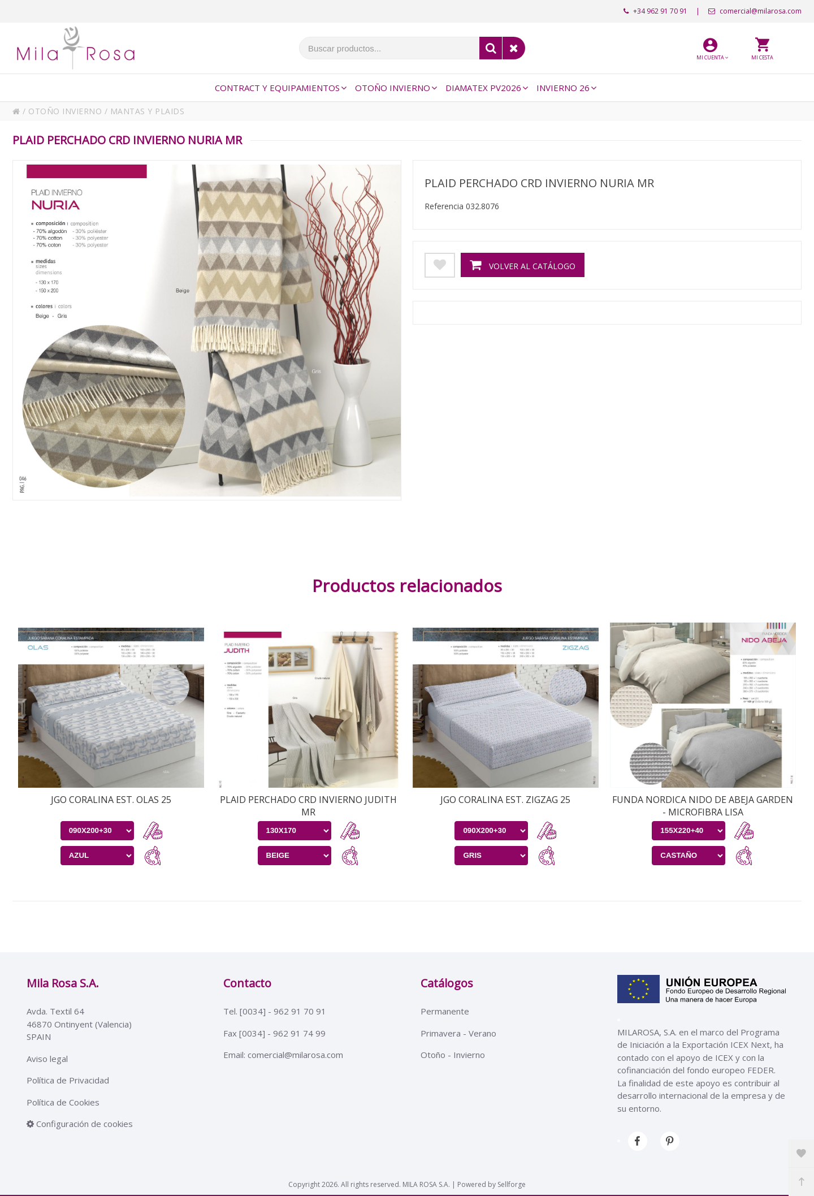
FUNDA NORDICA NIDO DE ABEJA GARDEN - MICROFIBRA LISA (702, 805)
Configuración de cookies (80, 1123)
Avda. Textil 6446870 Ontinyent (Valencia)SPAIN (79, 1023)
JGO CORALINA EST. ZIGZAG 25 (505, 799)
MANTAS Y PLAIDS (147, 111)
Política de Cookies (63, 1102)
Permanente (445, 1011)
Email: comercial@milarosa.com (283, 1054)
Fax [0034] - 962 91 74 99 (274, 1033)
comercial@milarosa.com (755, 11)
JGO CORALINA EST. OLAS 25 (111, 799)
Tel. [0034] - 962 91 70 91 (274, 1011)
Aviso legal (47, 1058)
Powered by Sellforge (491, 1184)
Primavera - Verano (458, 1033)
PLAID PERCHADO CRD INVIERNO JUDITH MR (308, 805)
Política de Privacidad (68, 1080)
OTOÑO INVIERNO (65, 111)
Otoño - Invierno (453, 1054)
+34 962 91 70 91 (655, 11)
